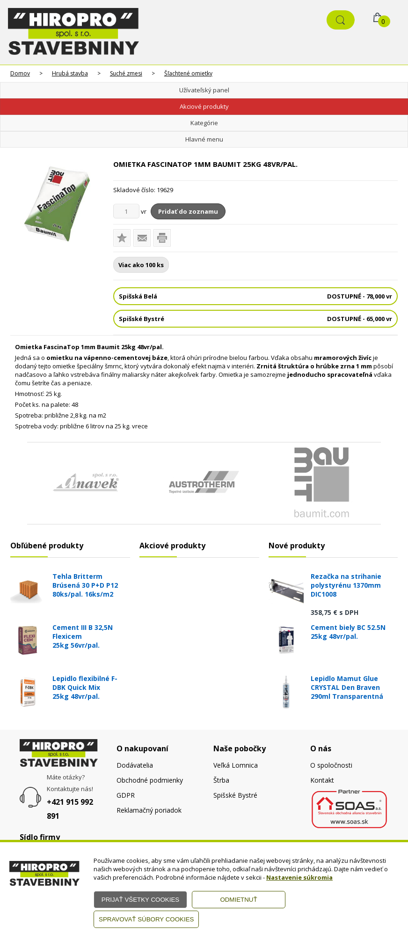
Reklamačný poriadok (149, 810)
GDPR (126, 795)
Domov (20, 73)
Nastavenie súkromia (299, 877)
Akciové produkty (204, 106)
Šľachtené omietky (188, 73)
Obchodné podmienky (150, 780)
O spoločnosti (331, 765)
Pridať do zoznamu (188, 211)
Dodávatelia (135, 765)
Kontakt (322, 780)
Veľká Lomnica (235, 765)
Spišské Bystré (235, 795)
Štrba (221, 780)
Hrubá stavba (70, 73)
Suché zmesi (126, 73)
